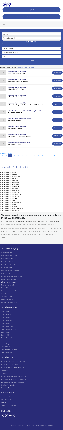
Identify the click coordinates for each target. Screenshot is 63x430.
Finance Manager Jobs (8, 285)
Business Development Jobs (10, 270)
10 (46, 156)
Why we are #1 (6, 400)
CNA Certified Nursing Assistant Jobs (13, 379)
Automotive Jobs (6, 253)
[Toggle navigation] (3, 24)
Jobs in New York (7, 326)
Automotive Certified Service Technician (20, 119)
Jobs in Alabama (6, 311)
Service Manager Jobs (8, 288)
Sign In (31, 10)
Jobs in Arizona (6, 332)
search (31, 60)
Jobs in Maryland (6, 320)
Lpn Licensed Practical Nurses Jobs (12, 382)
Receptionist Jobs (7, 300)
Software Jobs (5, 373)
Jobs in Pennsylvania (8, 338)
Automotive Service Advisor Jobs (12, 364)
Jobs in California (6, 352)
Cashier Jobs (5, 273)
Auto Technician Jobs (26, 67)
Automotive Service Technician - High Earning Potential (24, 111)
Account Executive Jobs (9, 255)
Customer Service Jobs (8, 279)
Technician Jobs (6, 297)
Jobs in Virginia (6, 344)
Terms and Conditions (8, 406)
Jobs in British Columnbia (9, 350)
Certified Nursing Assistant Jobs (11, 276)
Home (2, 67)
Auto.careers (11, 67)
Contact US (5, 403)
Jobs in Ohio (5, 335)
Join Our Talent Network (31, 17)
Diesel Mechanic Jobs (8, 282)
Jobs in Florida (6, 314)
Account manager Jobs (8, 258)
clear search (31, 42)
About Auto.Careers (7, 397)
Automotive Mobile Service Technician (19, 142)
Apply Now (57, 72)
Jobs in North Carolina (8, 329)
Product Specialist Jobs (9, 302)
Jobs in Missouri (6, 323)
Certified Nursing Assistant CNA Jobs (13, 376)
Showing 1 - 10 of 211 (6, 153)
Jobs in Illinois (5, 317)
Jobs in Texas (5, 341)
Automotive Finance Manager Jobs (12, 367)
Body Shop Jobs (6, 267)
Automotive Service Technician (17, 71)
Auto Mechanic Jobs (8, 261)
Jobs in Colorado (6, 347)
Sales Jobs (4, 294)
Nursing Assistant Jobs (8, 385)
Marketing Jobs (6, 388)
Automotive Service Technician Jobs (13, 361)
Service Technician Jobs (9, 291)
